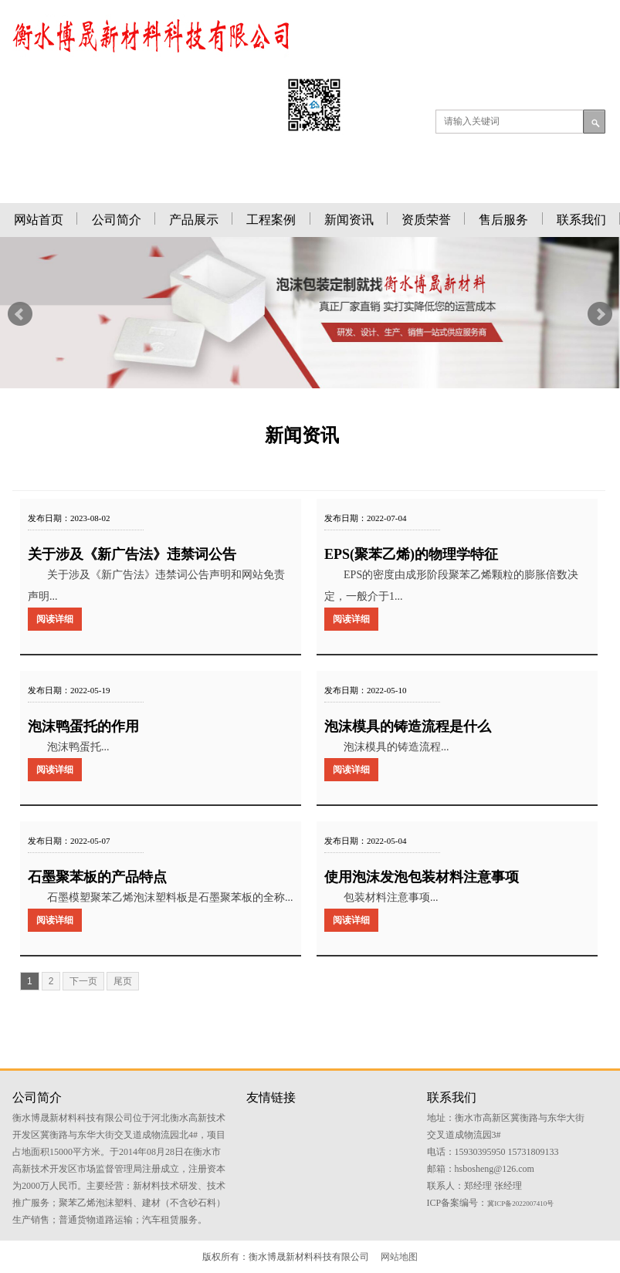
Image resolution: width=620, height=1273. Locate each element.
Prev (20, 314)
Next (600, 314)
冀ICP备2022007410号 (520, 1203)
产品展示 (194, 219)
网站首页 (38, 219)
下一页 (83, 981)
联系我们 (581, 219)
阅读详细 (54, 619)
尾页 (122, 981)
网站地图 (399, 1256)
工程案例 (271, 219)
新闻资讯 (349, 219)
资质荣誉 (426, 219)
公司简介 (116, 219)
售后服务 (503, 219)
